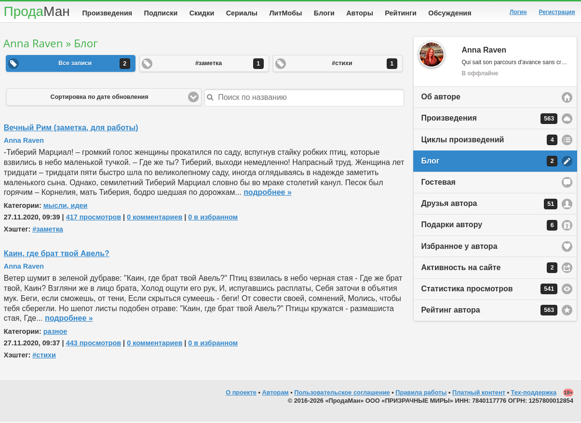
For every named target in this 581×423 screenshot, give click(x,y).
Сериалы (241, 13)
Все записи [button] (94, 65)
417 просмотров (93, 219)
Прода (37, 11)
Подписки (161, 13)
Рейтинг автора (489, 312)
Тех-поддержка (534, 394)
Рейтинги (401, 13)
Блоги (324, 13)
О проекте (241, 394)
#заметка (47, 231)
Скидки (202, 13)
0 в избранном (213, 219)
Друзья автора (489, 206)
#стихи (44, 357)
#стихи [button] (364, 65)
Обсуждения (449, 13)
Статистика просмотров (489, 291)
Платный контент (478, 394)
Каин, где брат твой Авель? (56, 255)
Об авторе (440, 99)
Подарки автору (489, 227)
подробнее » (267, 194)
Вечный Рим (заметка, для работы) (71, 129)
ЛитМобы (286, 13)
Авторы (359, 13)
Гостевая (438, 184)
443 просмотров (93, 345)
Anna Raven (24, 142)
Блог (489, 163)
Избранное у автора (459, 248)
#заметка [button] (229, 65)
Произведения (107, 13)
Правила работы (420, 394)
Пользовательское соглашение (342, 394)
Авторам (275, 394)
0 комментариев (154, 219)
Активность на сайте (489, 269)
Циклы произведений (489, 141)
